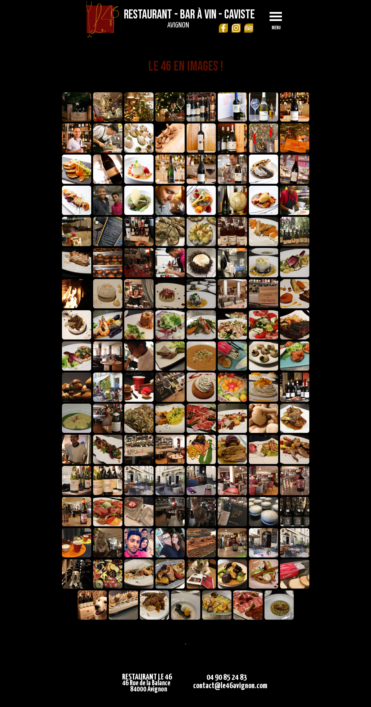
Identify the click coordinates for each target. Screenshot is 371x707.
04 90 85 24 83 (227, 677)
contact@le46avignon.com (230, 686)
